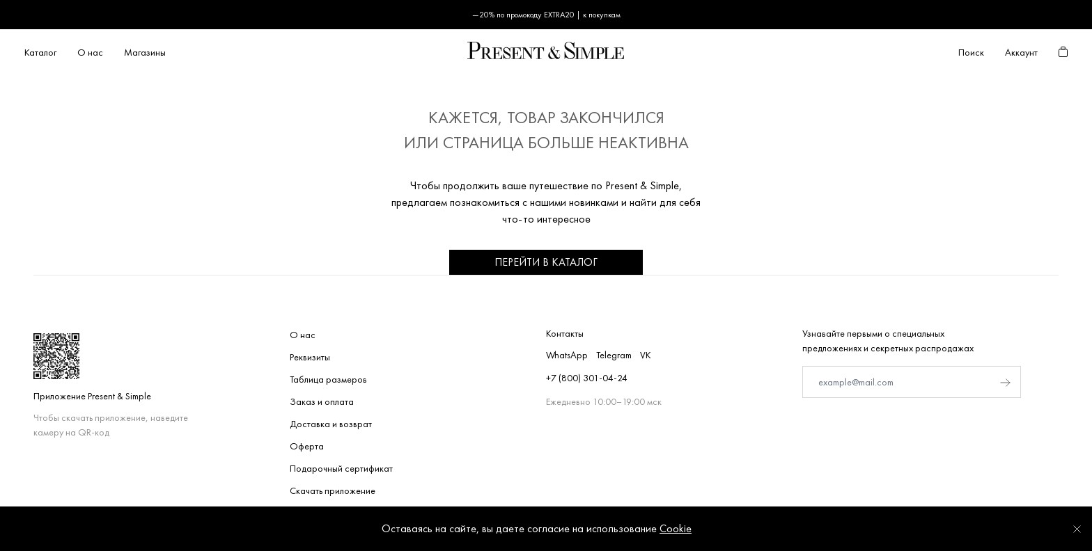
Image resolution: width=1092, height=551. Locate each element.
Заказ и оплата (322, 401)
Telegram (614, 355)
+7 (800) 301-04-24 (586, 378)
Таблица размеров (328, 379)
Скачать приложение (332, 490)
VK (645, 355)
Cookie (676, 528)
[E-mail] (911, 382)
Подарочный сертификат (341, 468)
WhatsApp (567, 355)
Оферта (307, 446)
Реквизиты (310, 357)
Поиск (971, 52)
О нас (302, 334)
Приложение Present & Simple (92, 396)
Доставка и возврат (331, 423)
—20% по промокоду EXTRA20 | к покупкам (546, 14)
